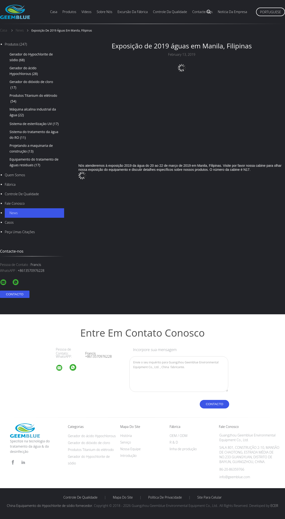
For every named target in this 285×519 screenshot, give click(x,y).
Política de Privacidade (165, 497)
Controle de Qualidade (22, 194)
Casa (53, 11)
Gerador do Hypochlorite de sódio (31, 57)
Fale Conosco (15, 203)
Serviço (125, 442)
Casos (9, 222)
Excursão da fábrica (133, 11)
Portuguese (270, 12)
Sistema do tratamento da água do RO (34, 135)
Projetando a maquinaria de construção (31, 148)
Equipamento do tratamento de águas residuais (34, 162)
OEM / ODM (178, 435)
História (126, 435)
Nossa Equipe (130, 449)
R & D (174, 442)
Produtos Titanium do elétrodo (33, 98)
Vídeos (86, 11)
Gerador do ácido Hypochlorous (24, 71)
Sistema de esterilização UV (34, 124)
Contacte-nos (202, 11)
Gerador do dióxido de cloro (31, 84)
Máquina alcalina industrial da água (33, 112)
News (14, 213)
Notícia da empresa (232, 11)
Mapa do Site (123, 497)
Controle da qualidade (170, 11)
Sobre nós (104, 11)
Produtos (69, 11)
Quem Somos (15, 175)
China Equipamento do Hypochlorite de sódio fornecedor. (50, 505)
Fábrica (10, 184)
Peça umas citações (20, 232)
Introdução (128, 455)
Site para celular (209, 497)
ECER (274, 505)
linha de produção (183, 449)
